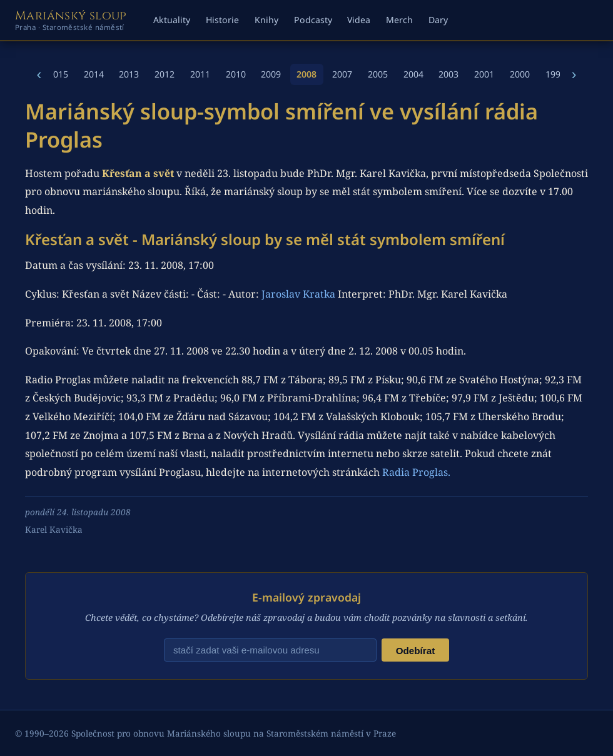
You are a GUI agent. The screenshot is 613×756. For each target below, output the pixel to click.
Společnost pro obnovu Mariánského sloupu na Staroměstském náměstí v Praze (233, 733)
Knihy (266, 20)
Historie (222, 20)
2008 (306, 74)
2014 (94, 74)
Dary (438, 20)
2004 (413, 74)
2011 (200, 74)
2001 (484, 74)
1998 (555, 74)
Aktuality (171, 20)
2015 (58, 74)
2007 (342, 74)
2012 (165, 74)
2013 (129, 74)
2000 (520, 74)
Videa (358, 20)
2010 (236, 74)
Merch (399, 20)
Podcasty (313, 20)
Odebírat (415, 650)
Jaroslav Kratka (298, 294)
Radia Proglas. (416, 472)
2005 (378, 74)
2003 (448, 74)
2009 (271, 74)
